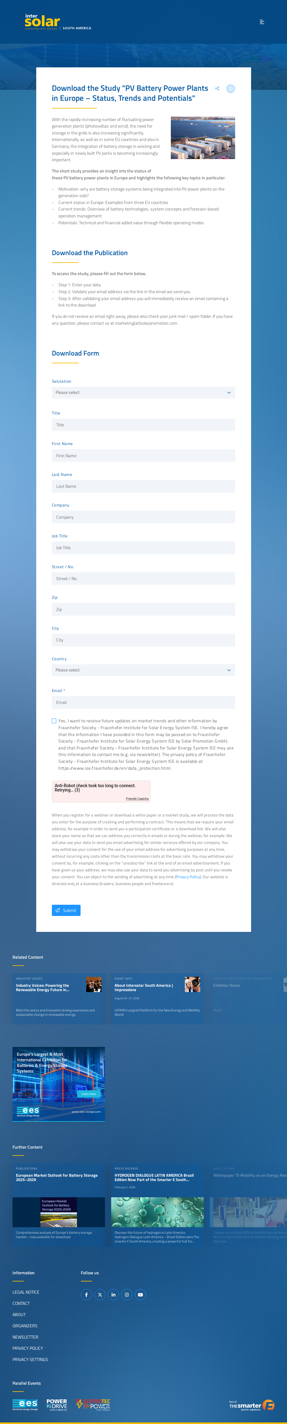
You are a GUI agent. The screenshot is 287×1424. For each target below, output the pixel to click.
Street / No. (63, 567)
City (55, 628)
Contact (21, 1303)
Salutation (62, 381)
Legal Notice (25, 1291)
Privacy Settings (30, 1359)
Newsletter (25, 1336)
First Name (62, 444)
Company (60, 505)
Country (59, 659)
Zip (55, 597)
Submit (64, 910)
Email (57, 691)
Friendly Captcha (137, 799)
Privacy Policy (188, 877)
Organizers (24, 1325)
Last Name (62, 474)
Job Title (60, 536)
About (19, 1314)
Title (56, 413)
